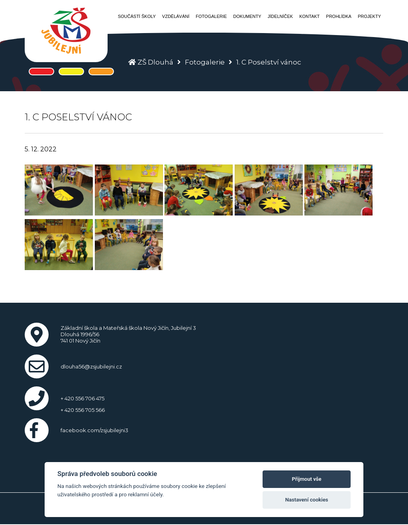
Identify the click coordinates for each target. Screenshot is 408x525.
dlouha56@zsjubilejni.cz (91, 366)
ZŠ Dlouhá (155, 62)
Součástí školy (137, 16)
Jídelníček (280, 16)
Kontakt (309, 16)
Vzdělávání (175, 16)
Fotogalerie (211, 16)
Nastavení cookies (306, 500)
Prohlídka (338, 16)
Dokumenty (247, 16)
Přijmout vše (307, 479)
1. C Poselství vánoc (268, 62)
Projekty (369, 16)
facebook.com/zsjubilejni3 (94, 430)
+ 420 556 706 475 (82, 398)
